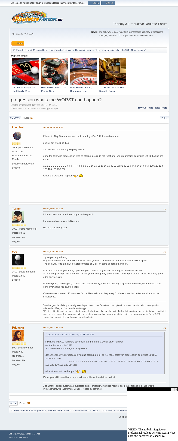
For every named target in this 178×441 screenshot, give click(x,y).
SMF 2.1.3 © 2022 (16, 434)
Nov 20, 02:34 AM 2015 (53, 251)
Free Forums (24, 437)
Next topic (161, 107)
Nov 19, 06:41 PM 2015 (53, 127)
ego (14, 251)
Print (164, 118)
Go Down (15, 118)
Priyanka (18, 327)
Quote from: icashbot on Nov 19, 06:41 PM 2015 (71, 334)
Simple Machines (33, 434)
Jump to (123, 417)
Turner (16, 208)
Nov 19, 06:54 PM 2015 (53, 209)
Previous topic (145, 107)
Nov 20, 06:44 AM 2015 (53, 327)
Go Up (13, 403)
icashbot (18, 127)
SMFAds (12, 437)
